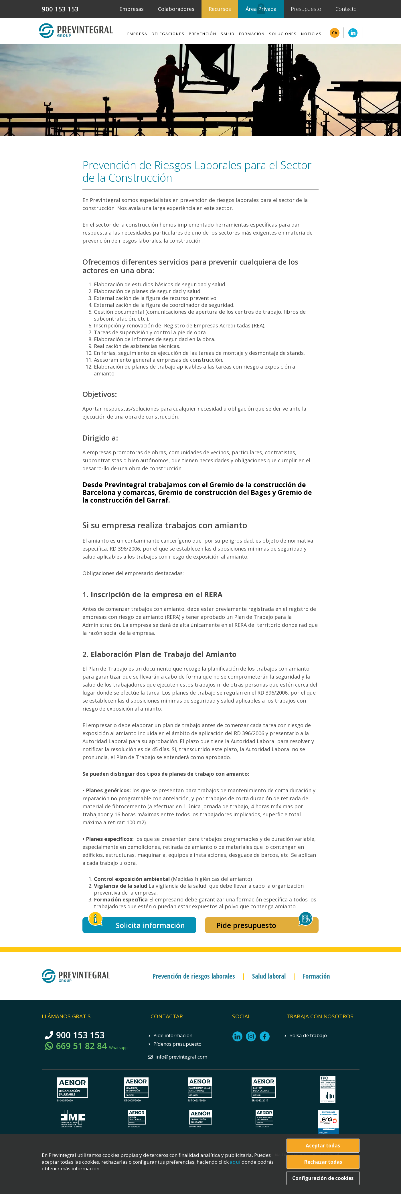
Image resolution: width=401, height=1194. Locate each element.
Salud (228, 33)
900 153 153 (60, 8)
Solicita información (150, 925)
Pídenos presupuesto (177, 1044)
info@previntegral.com (181, 1056)
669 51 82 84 (92, 1046)
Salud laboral (269, 976)
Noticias (311, 33)
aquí (236, 1162)
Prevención (202, 33)
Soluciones (283, 33)
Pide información (172, 1035)
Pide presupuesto (246, 925)
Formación (252, 33)
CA (334, 32)
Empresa (137, 33)
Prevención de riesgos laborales (194, 976)
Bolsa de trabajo (308, 1035)
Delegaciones (168, 33)
